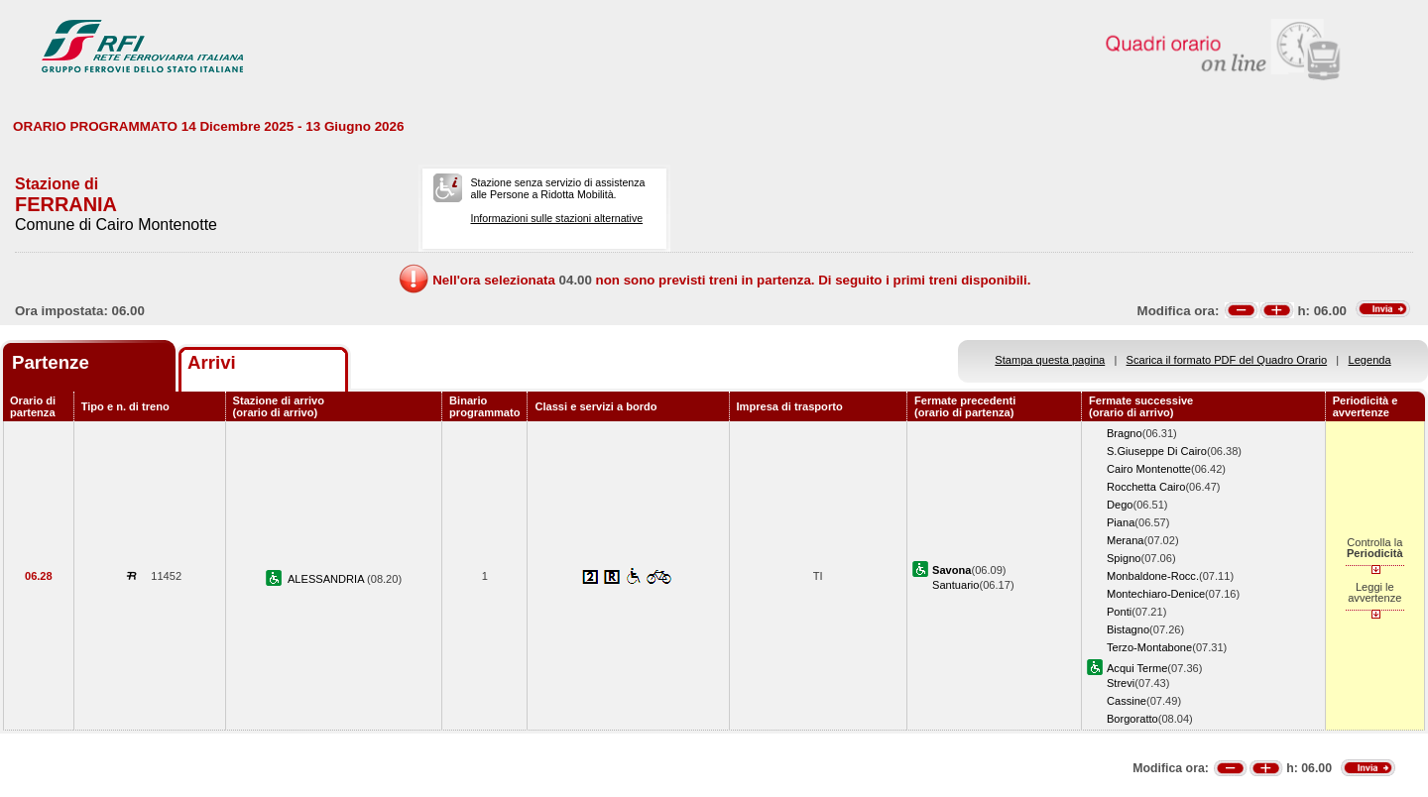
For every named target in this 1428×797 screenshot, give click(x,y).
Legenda (1370, 360)
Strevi (1120, 683)
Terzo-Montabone (1149, 647)
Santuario (955, 585)
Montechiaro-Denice (1156, 594)
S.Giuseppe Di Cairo (1157, 451)
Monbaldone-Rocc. (1153, 576)
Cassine (1126, 701)
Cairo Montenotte (1149, 469)
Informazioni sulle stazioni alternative (556, 218)
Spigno (1124, 558)
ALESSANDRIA (327, 579)
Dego (1119, 505)
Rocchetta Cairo (1146, 487)
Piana (1120, 522)
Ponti (1119, 612)
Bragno (1124, 433)
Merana (1125, 540)
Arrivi (211, 362)
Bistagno (1128, 629)
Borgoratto (1132, 719)
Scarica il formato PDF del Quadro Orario (1227, 360)
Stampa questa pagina (1050, 360)
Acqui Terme (1137, 668)
